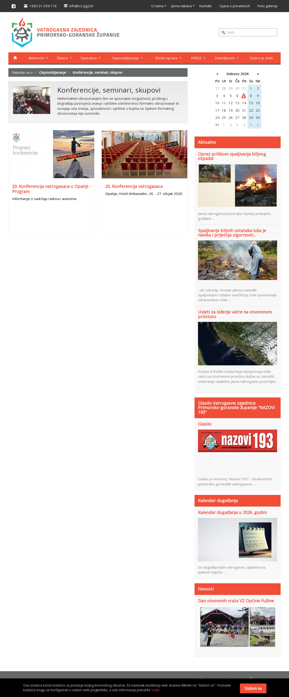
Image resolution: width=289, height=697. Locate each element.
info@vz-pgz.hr (79, 5)
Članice (62, 58)
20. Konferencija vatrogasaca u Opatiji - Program (51, 188)
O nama (157, 5)
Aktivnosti (36, 58)
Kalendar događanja (218, 500)
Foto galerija (267, 5)
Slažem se (253, 688)
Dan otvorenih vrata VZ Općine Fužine (236, 601)
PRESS (196, 58)
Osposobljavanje (125, 58)
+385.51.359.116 (40, 5)
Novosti (206, 589)
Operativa (89, 58)
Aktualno (207, 142)
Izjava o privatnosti (234, 5)
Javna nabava (181, 5)
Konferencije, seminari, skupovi (97, 72)
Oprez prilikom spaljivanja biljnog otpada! (232, 156)
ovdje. (155, 690)
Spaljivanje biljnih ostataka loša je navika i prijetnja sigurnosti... (232, 233)
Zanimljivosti (225, 58)
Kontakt (205, 5)
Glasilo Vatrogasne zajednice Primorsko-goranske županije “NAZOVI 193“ (236, 407)
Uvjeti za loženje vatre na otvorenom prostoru (235, 314)
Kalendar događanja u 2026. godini (232, 512)
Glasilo (205, 424)
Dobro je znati (261, 58)
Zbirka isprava (166, 58)
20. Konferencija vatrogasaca (134, 186)
